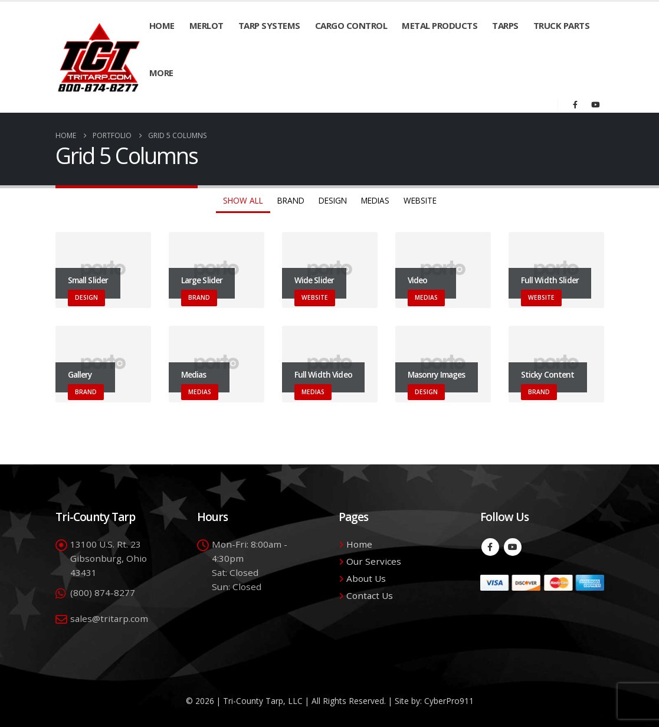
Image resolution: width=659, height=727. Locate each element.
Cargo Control (351, 25)
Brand (290, 200)
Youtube (513, 547)
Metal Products (439, 25)
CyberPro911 (449, 700)
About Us (366, 578)
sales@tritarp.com (109, 618)
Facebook (490, 547)
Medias (375, 200)
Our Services (373, 561)
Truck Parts (561, 25)
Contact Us (369, 595)
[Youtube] (595, 104)
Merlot (206, 25)
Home (162, 25)
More (161, 72)
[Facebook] (575, 104)
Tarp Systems (269, 25)
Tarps (505, 25)
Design (333, 200)
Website (420, 200)
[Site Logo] (98, 57)
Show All (243, 200)
